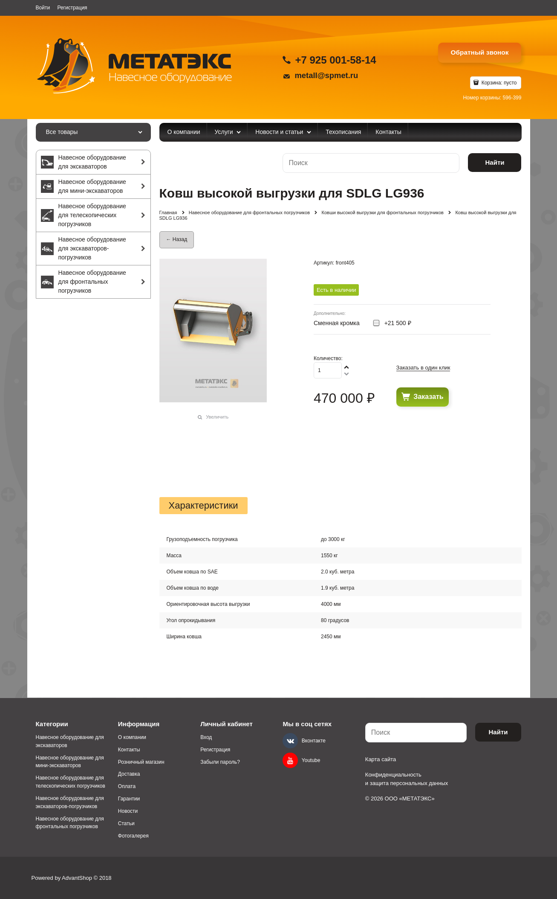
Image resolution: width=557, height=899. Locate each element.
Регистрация (72, 8)
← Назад (177, 239)
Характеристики (203, 505)
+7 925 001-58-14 (335, 60)
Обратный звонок (480, 52)
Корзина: (498, 83)
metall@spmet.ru (326, 75)
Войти (43, 8)
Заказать (428, 396)
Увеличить (217, 416)
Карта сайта (380, 759)
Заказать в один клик (423, 367)
